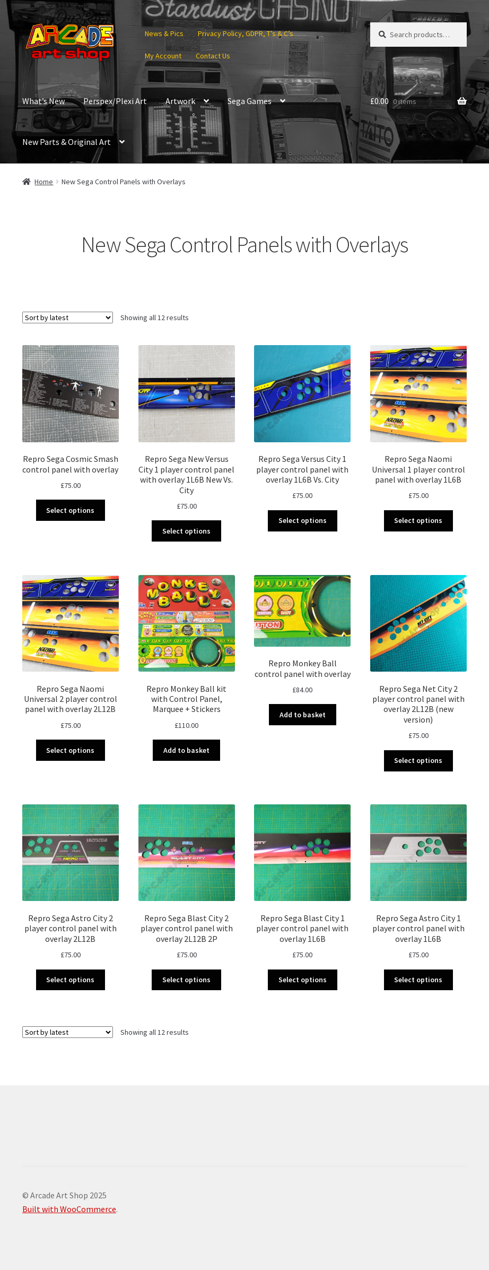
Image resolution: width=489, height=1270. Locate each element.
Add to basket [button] (186, 750)
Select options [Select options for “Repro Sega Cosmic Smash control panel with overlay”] (70, 510)
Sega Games (250, 101)
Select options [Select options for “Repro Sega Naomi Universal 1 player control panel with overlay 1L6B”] (418, 520)
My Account (163, 56)
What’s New (43, 101)
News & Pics (164, 33)
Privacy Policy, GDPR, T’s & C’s (245, 33)
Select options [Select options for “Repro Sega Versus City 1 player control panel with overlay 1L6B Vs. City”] (302, 520)
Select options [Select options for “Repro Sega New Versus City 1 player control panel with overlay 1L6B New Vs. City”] (186, 531)
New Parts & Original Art (66, 141)
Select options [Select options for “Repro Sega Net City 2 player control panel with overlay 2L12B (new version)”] (418, 760)
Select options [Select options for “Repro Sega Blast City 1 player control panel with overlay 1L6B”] (302, 979)
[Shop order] (67, 317)
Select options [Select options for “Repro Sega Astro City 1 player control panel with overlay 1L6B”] (418, 979)
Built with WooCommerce (69, 1209)
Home (43, 181)
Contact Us (213, 56)
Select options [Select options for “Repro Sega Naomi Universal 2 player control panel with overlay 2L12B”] (70, 750)
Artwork (180, 101)
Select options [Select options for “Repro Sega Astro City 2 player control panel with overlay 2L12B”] (70, 979)
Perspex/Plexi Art (115, 101)
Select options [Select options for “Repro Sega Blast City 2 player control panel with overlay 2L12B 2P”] (186, 979)
